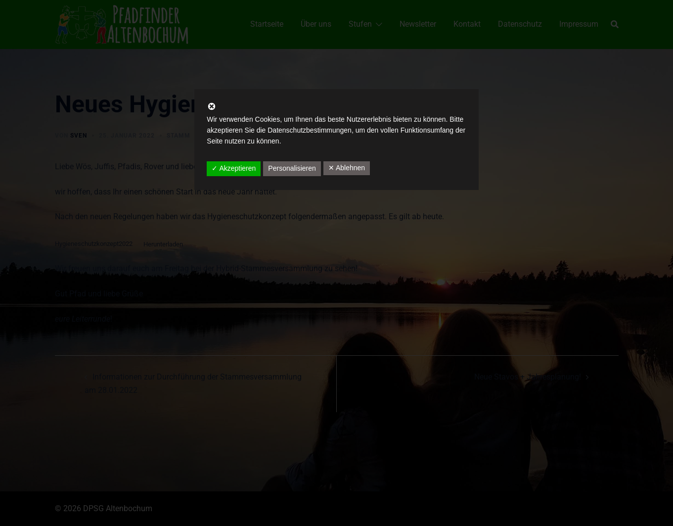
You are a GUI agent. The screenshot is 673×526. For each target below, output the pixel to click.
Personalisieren (292, 168)
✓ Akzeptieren (234, 168)
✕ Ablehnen (346, 168)
